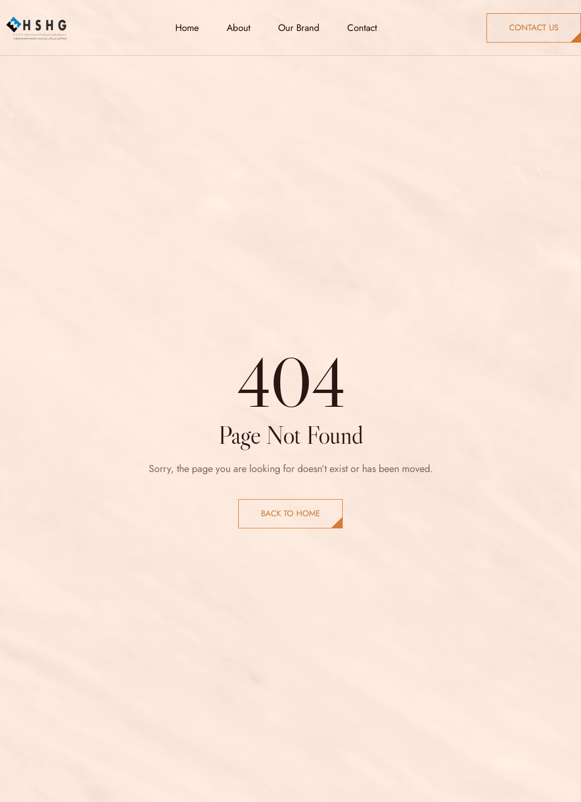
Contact (362, 27)
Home (187, 27)
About (238, 27)
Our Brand (299, 27)
